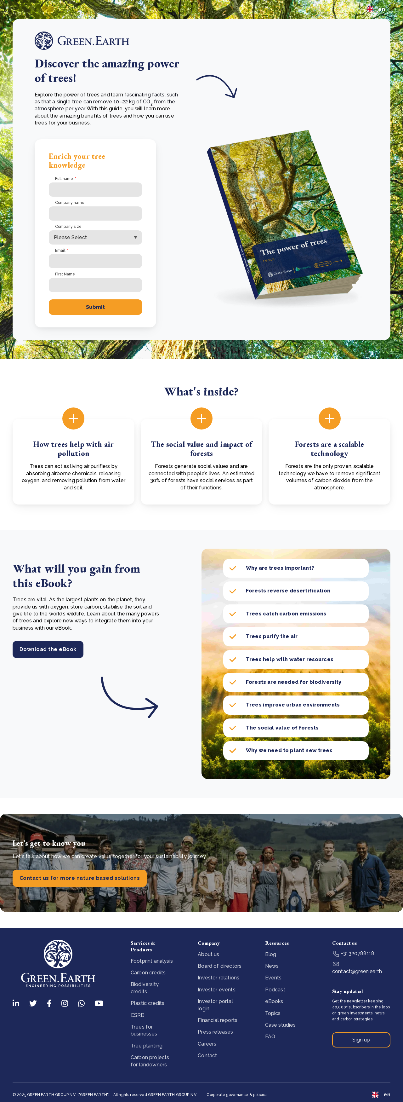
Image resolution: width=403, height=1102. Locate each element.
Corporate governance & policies (237, 1095)
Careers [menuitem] (207, 1044)
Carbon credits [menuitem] (148, 973)
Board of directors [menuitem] (219, 966)
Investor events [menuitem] (216, 990)
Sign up (361, 1040)
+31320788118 (353, 953)
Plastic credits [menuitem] (147, 1003)
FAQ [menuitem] (270, 1037)
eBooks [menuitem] (274, 1001)
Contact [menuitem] (207, 1056)
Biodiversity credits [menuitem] (145, 987)
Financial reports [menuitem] (217, 1020)
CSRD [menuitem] (138, 1015)
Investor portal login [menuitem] (215, 1004)
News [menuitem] (272, 966)
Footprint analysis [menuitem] (152, 961)
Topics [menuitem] (273, 1013)
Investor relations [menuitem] (218, 978)
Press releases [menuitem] (215, 1032)
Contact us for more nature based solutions (80, 878)
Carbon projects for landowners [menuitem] (150, 1060)
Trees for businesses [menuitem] (144, 1030)
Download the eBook (48, 649)
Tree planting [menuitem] (146, 1046)
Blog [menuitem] (270, 954)
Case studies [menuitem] (280, 1025)
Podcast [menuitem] (275, 990)
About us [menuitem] (208, 954)
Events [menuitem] (273, 978)
